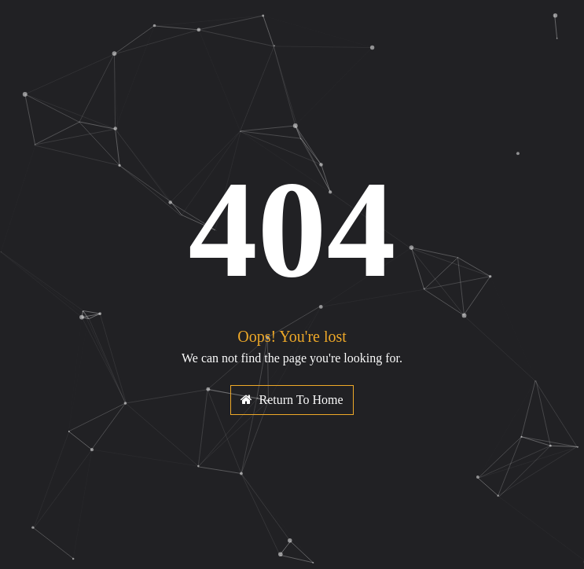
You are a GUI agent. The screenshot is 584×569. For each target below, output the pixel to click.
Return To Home (292, 399)
